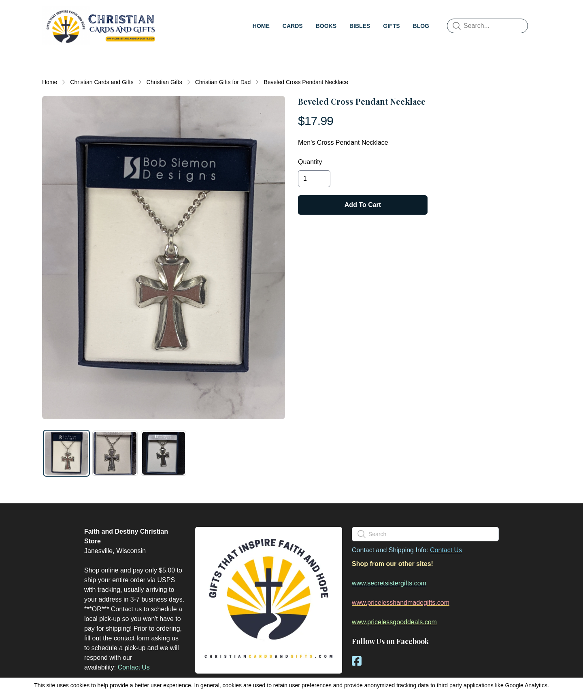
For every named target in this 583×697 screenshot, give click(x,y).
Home (49, 82)
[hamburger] (168, 14)
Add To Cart (363, 204)
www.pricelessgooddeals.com (394, 622)
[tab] (66, 453)
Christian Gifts (164, 82)
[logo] (100, 25)
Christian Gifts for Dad (223, 82)
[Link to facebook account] (357, 660)
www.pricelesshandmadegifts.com (400, 602)
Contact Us (134, 667)
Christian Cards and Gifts (101, 82)
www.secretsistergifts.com (389, 583)
